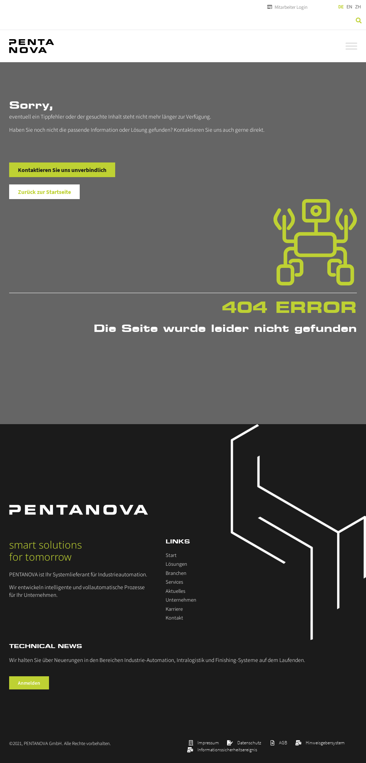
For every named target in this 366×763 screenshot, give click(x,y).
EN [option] (349, 7)
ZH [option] (358, 7)
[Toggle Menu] (351, 45)
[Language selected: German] (350, 7)
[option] (349, 7)
